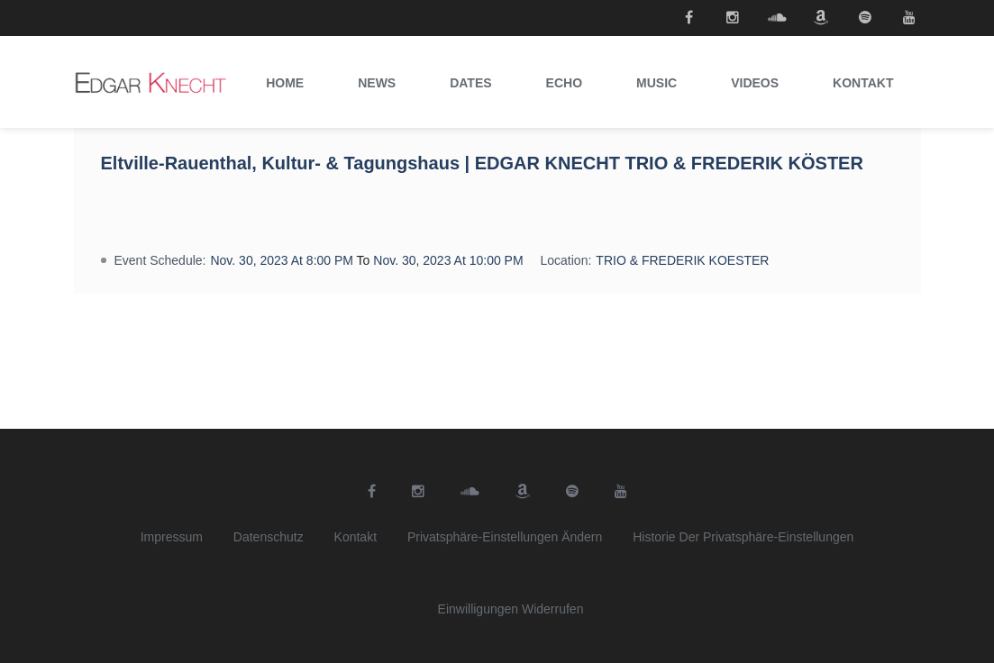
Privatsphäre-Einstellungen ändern (504, 537)
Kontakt (863, 83)
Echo (564, 83)
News (377, 83)
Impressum (172, 537)
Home (285, 83)
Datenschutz (268, 537)
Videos (755, 83)
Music (656, 83)
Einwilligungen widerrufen (511, 609)
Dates (470, 83)
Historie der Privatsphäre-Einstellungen (743, 537)
